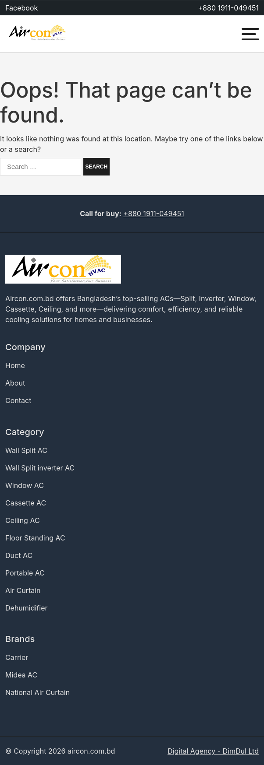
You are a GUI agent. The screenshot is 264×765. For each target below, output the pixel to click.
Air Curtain (23, 590)
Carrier (16, 657)
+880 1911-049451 (228, 8)
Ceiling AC (22, 520)
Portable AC (25, 572)
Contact (18, 400)
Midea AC (21, 674)
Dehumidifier (26, 608)
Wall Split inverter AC (40, 467)
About (15, 383)
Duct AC (18, 555)
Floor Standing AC (35, 537)
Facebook (21, 8)
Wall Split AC (26, 450)
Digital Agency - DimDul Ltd (213, 751)
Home (15, 365)
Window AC (24, 485)
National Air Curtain (37, 692)
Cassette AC (25, 502)
